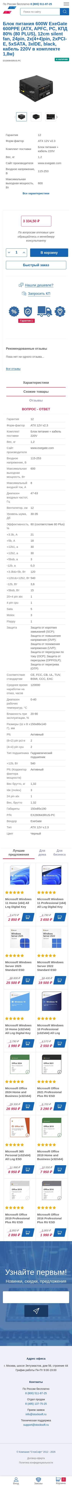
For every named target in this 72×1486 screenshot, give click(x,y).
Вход (16, 1483)
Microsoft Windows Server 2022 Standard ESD (50, 966)
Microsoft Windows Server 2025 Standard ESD (18, 966)
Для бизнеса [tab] (59, 852)
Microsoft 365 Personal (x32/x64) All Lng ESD (18, 1155)
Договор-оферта (36, 1458)
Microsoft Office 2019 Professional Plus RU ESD (17, 1218)
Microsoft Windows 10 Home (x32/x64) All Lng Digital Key (18, 1029)
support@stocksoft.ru (36, 1424)
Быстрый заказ (36, 265)
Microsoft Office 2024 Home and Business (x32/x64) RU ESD (18, 1094)
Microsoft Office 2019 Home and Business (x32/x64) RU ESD (50, 1157)
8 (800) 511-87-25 (41, 4)
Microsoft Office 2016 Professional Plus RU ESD (49, 1218)
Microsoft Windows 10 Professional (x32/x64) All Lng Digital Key (50, 1031)
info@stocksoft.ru (36, 1414)
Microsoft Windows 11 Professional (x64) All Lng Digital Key (51, 902)
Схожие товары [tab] (36, 391)
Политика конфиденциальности (36, 1462)
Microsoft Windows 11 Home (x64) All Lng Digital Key (18, 902)
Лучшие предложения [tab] (18, 852)
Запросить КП (39, 294)
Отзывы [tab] (36, 400)
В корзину (49, 253)
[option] (21, 116)
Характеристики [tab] (36, 382)
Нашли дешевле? (39, 285)
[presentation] (36, 409)
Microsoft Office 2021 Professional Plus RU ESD (49, 1092)
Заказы (38, 1483)
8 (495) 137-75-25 (36, 1403)
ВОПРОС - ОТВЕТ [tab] (36, 409)
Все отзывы (13, 368)
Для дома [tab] (42, 852)
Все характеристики (36, 193)
